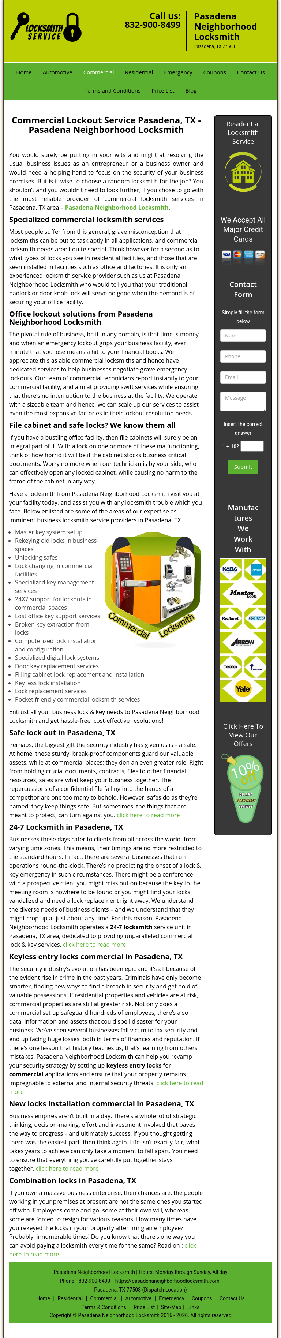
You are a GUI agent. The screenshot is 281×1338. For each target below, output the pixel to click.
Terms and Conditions (113, 90)
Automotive (57, 72)
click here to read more (148, 815)
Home (23, 72)
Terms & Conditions (104, 1307)
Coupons (214, 72)
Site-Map (171, 1307)
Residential (139, 72)
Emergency (178, 72)
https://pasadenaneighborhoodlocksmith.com (167, 1281)
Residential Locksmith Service (243, 132)
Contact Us (251, 72)
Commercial (98, 72)
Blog (191, 90)
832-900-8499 (153, 24)
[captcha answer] (252, 446)
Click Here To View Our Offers (243, 735)
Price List (163, 90)
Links (193, 1307)
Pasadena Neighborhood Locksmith (117, 207)
